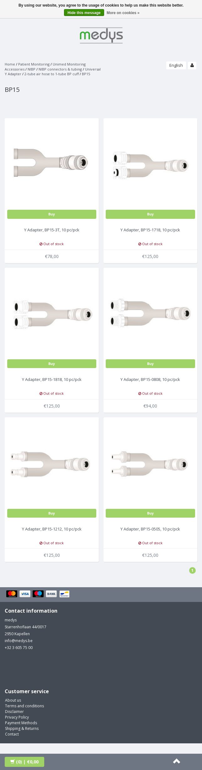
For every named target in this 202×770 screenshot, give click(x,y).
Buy (51, 214)
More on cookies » (123, 13)
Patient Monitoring (34, 64)
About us (13, 700)
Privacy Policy (17, 717)
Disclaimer (14, 711)
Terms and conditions (24, 706)
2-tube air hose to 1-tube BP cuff (51, 73)
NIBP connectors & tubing (60, 69)
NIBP (31, 69)
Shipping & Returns (22, 728)
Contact (12, 734)
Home (10, 64)
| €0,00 (24, 762)
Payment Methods (21, 722)
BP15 (86, 73)
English (176, 65)
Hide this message (83, 13)
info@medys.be (19, 640)
